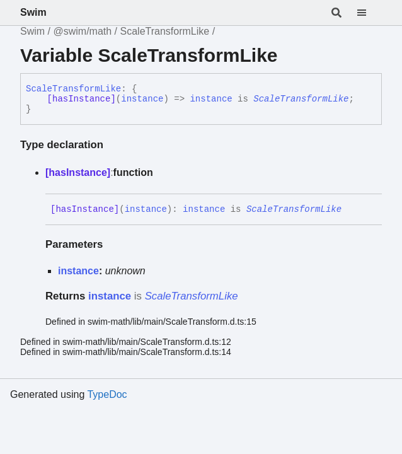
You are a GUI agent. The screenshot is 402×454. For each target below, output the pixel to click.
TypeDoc (107, 394)
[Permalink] (351, 209)
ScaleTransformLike (165, 31)
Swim (33, 12)
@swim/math (82, 31)
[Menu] (369, 12)
